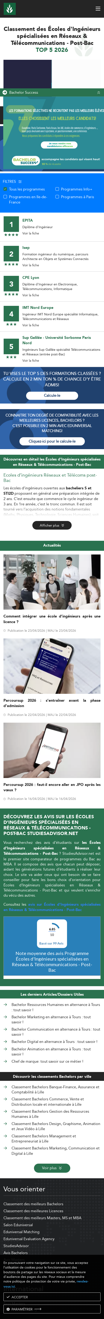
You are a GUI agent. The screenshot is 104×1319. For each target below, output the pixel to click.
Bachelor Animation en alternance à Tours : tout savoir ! (51, 1052)
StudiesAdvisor (16, 1246)
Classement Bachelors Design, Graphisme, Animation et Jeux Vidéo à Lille (56, 1126)
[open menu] (98, 8)
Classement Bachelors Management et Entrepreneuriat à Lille (44, 1138)
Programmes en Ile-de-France (28, 199)
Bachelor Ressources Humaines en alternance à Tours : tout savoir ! (56, 1007)
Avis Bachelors (15, 1253)
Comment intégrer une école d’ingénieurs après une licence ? (52, 619)
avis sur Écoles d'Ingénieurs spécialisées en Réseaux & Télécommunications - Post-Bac (52, 907)
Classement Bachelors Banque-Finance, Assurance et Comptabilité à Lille (55, 1089)
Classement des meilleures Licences (33, 1211)
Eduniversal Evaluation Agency (29, 1239)
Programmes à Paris (77, 197)
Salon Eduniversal (18, 1225)
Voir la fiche (30, 233)
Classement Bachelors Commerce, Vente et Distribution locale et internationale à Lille (48, 1101)
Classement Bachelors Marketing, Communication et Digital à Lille (56, 1150)
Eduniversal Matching (21, 1232)
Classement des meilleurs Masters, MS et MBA (42, 1218)
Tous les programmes (27, 189)
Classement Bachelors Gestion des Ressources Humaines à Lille (50, 1114)
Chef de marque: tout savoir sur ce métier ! (47, 1061)
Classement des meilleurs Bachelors (33, 1204)
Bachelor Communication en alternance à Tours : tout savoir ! (56, 1032)
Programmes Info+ (76, 189)
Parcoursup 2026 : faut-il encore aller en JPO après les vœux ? (52, 787)
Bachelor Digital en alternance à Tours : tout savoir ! (54, 1041)
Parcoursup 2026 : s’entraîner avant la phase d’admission (52, 703)
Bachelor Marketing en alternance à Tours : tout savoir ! (51, 1020)
